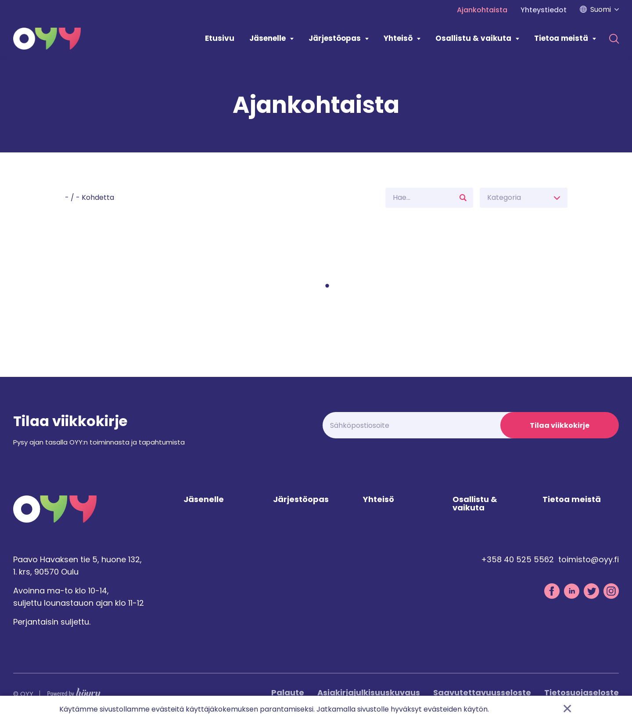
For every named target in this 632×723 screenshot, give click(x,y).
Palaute (287, 692)
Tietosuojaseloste (581, 692)
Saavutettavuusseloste (482, 692)
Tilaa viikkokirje (559, 425)
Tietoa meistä (561, 38)
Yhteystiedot (544, 10)
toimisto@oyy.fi (588, 559)
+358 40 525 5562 (517, 559)
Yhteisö (398, 38)
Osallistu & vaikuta (473, 38)
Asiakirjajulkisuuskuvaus (368, 692)
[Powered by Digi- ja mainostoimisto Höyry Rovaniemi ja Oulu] (74, 691)
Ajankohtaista (482, 10)
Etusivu (219, 38)
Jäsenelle (267, 38)
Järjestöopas (335, 38)
